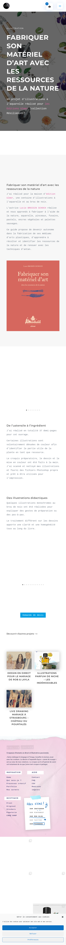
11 (41, 584)
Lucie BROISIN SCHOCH (33, 208)
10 (39, 584)
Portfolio (14, 641)
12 (43, 584)
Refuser (33, 934)
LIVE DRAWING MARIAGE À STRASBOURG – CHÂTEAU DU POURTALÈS (19, 718)
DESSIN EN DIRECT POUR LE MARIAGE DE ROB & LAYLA (19, 676)
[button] (63, 917)
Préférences (33, 940)
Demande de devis (33, 615)
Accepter (33, 928)
